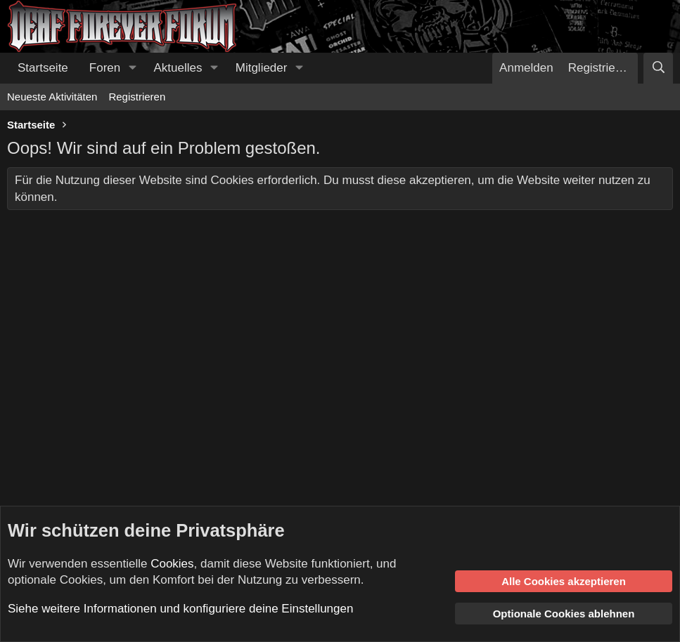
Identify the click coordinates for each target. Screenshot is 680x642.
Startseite (43, 67)
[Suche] (658, 68)
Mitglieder (262, 67)
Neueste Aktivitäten (52, 97)
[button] (132, 68)
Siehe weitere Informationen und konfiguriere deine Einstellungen (180, 608)
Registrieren (136, 97)
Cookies (171, 563)
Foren (104, 67)
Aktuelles (178, 67)
